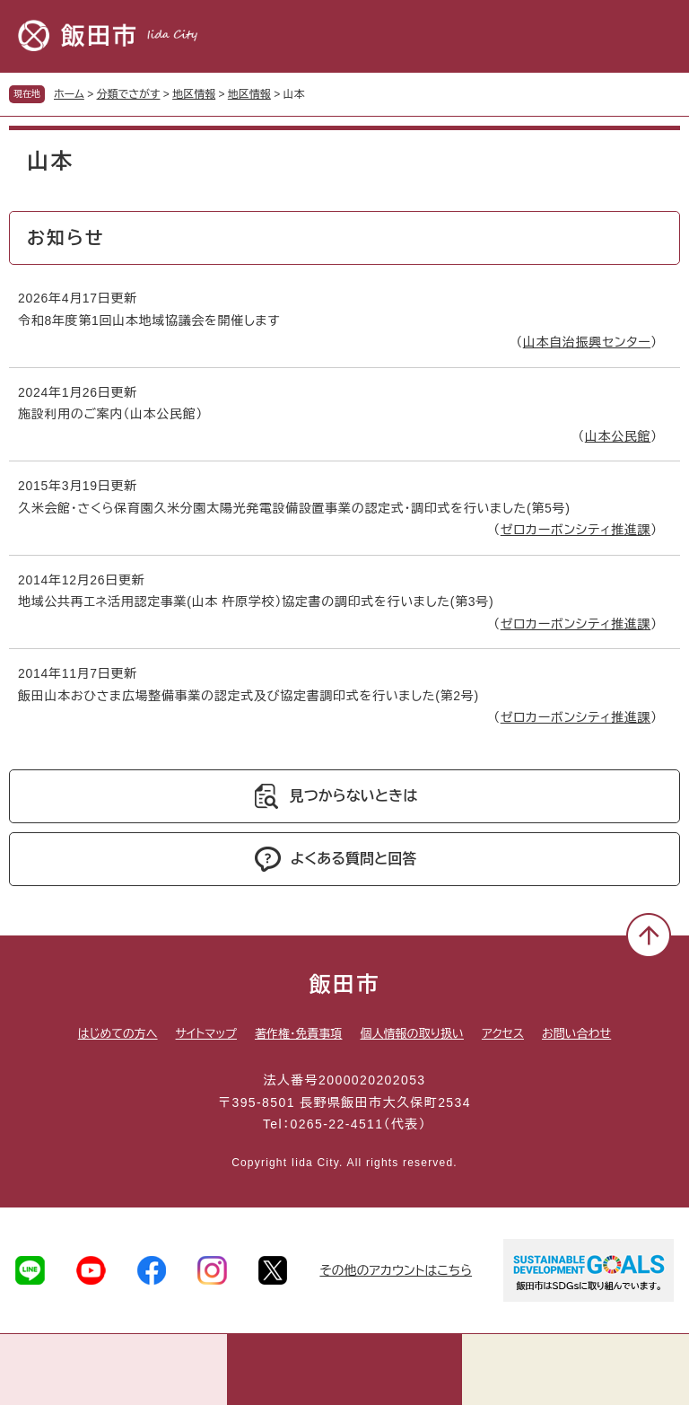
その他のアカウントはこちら (395, 1270)
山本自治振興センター (587, 342)
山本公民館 (618, 436)
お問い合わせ (576, 1034)
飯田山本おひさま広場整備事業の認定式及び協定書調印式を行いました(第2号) (248, 696)
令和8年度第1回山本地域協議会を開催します (149, 320)
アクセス (503, 1034)
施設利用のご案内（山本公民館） (110, 414)
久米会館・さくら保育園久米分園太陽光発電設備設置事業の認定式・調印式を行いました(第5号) (294, 508)
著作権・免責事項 (299, 1034)
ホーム (69, 94)
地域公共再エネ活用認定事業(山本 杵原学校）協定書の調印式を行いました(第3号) (255, 601)
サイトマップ (206, 1034)
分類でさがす (129, 94)
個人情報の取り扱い (411, 1034)
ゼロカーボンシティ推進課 (576, 529)
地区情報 (193, 94)
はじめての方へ (118, 1034)
